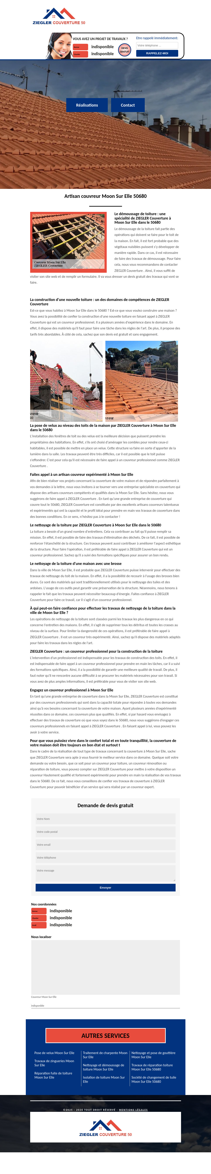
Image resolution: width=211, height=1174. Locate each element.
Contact (128, 105)
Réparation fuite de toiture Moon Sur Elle (53, 1075)
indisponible (102, 46)
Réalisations (87, 105)
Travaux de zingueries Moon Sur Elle (54, 1063)
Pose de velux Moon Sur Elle (55, 1053)
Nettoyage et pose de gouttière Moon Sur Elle (154, 1055)
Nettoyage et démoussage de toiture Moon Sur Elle (103, 1067)
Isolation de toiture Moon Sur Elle (104, 1079)
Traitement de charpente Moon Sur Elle (105, 1055)
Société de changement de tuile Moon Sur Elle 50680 (154, 1079)
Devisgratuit (124, 50)
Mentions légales (133, 1109)
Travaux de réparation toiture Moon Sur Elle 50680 (152, 1067)
